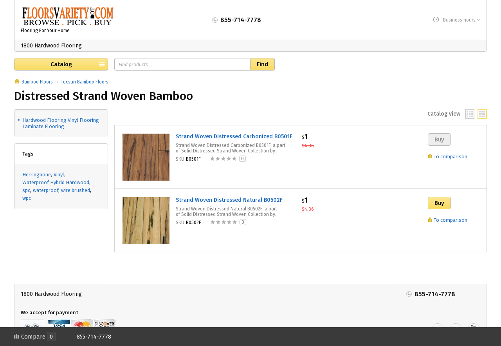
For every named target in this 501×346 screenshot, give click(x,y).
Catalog (61, 64)
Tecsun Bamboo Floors (84, 82)
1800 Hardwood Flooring (51, 45)
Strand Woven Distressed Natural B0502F (229, 200)
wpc (26, 198)
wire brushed (75, 190)
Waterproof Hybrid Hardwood (55, 182)
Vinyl (59, 175)
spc (26, 190)
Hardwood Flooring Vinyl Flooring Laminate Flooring (60, 123)
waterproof (45, 190)
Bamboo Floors (37, 82)
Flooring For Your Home (45, 30)
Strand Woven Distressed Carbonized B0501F (234, 136)
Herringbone (36, 175)
